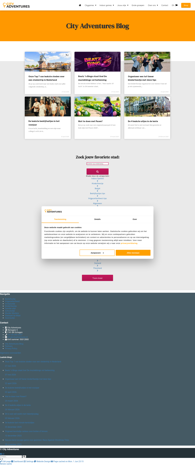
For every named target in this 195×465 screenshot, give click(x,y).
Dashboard (17, 461)
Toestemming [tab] (60, 219)
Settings (29, 461)
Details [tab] (97, 219)
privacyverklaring (129, 243)
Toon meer (97, 278)
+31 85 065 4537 (14, 335)
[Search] (98, 171)
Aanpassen (97, 253)
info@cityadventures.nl (17, 337)
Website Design (42, 461)
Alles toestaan (133, 253)
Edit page (5, 461)
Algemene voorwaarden (10, 353)
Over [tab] (135, 219)
